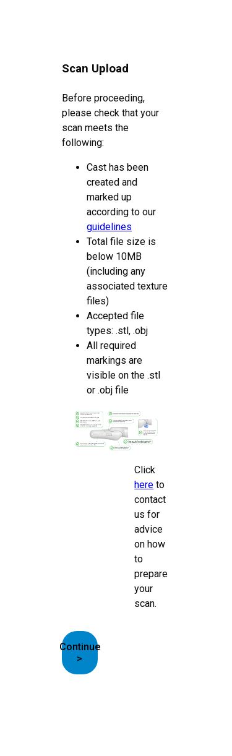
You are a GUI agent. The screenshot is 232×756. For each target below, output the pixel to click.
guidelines (109, 227)
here (143, 485)
